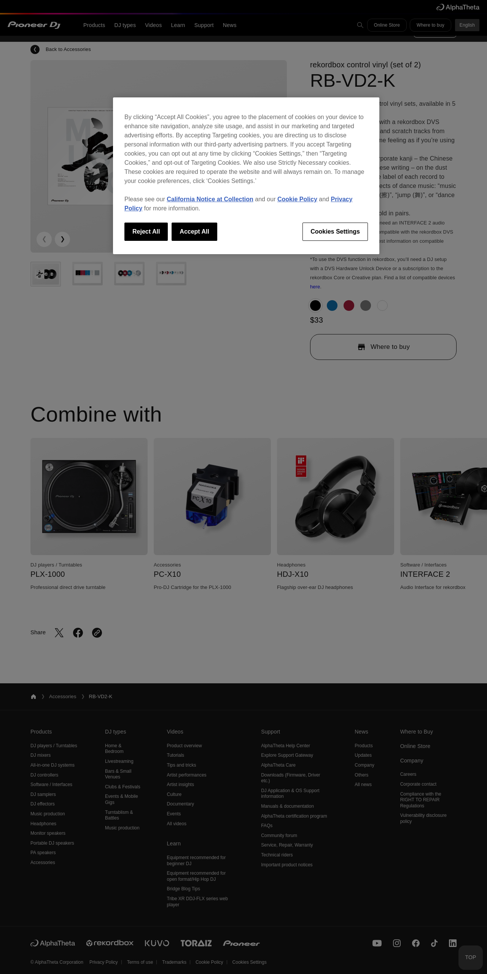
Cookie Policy (297, 199)
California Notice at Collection (210, 199)
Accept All (194, 231)
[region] (246, 175)
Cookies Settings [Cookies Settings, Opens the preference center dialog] (335, 231)
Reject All (146, 231)
